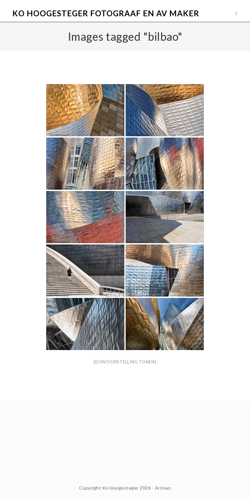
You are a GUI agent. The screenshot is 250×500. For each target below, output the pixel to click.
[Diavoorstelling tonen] (125, 361)
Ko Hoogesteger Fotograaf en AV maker (105, 13)
